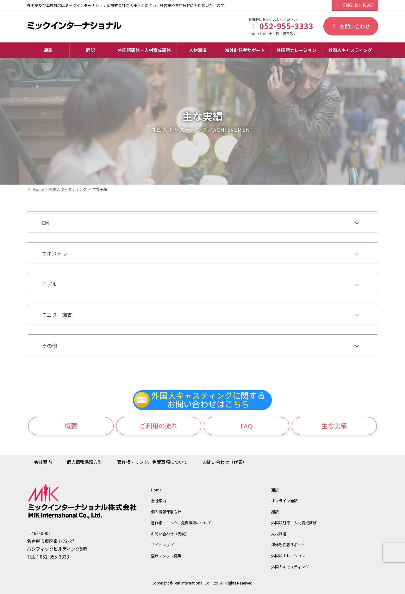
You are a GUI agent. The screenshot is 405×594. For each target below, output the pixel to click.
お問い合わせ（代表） (224, 462)
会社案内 (43, 462)
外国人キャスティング (290, 566)
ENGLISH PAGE (355, 5)
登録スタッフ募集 (166, 555)
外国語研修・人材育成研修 (294, 522)
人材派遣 (278, 533)
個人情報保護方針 (84, 462)
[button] (71, 426)
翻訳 (275, 511)
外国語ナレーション (288, 555)
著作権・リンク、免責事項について (152, 462)
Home (156, 489)
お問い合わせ (350, 26)
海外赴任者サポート (288, 544)
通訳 (275, 489)
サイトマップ (162, 544)
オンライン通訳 (284, 500)
